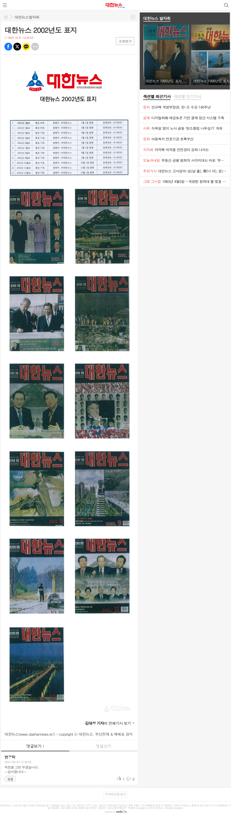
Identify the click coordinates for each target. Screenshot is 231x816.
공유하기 (133, 17)
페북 (8, 47)
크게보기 (125, 41)
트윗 (17, 47)
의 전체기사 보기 (108, 723)
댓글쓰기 (103, 746)
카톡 (26, 47)
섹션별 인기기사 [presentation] (187, 96)
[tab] (157, 97)
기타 (35, 47)
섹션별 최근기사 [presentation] (156, 96)
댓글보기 (35, 746)
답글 (10, 779)
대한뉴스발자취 (26, 17)
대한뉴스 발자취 (156, 18)
